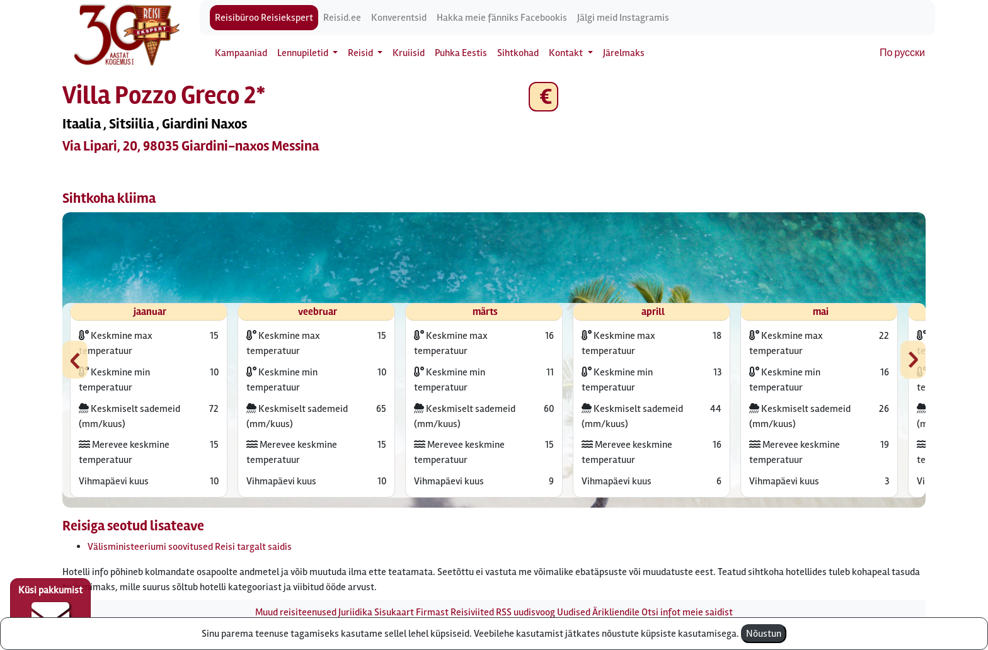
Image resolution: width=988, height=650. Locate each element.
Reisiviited (472, 612)
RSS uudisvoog (525, 612)
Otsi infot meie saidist (687, 612)
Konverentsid (399, 17)
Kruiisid (409, 53)
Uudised (573, 612)
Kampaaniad (241, 53)
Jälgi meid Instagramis (623, 17)
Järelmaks (624, 53)
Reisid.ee (342, 17)
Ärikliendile (616, 612)
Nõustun (763, 633)
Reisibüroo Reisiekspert (264, 17)
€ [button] (543, 96)
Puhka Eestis (461, 53)
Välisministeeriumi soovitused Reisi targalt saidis (190, 546)
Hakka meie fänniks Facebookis (502, 17)
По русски (902, 53)
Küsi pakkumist (50, 610)
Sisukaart (394, 612)
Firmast (432, 612)
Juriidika (355, 612)
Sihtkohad (518, 53)
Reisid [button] (361, 53)
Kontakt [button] (567, 53)
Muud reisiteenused (295, 612)
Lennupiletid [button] (303, 53)
